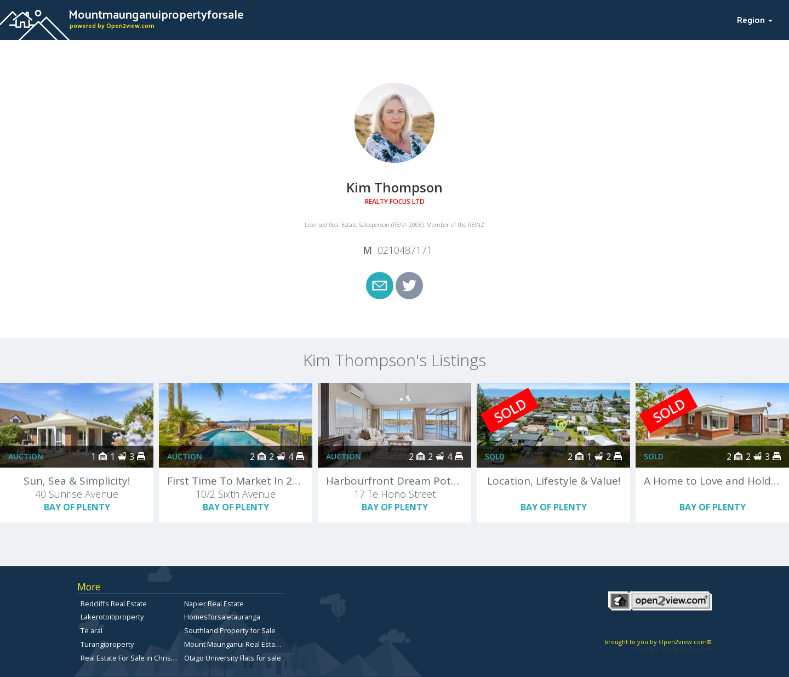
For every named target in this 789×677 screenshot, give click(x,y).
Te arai (91, 630)
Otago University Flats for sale (232, 658)
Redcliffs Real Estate (114, 603)
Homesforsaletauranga (222, 617)
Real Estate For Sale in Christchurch (138, 658)
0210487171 (405, 250)
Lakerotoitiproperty (112, 617)
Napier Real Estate (214, 603)
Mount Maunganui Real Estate (233, 644)
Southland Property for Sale (230, 630)
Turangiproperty (107, 644)
